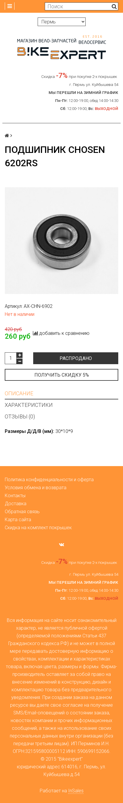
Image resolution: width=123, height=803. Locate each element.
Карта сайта (18, 519)
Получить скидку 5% (61, 375)
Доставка (15, 503)
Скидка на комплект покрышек (38, 527)
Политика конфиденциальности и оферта (49, 479)
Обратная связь (22, 511)
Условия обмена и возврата (35, 487)
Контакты (15, 495)
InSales (76, 791)
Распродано (76, 358)
